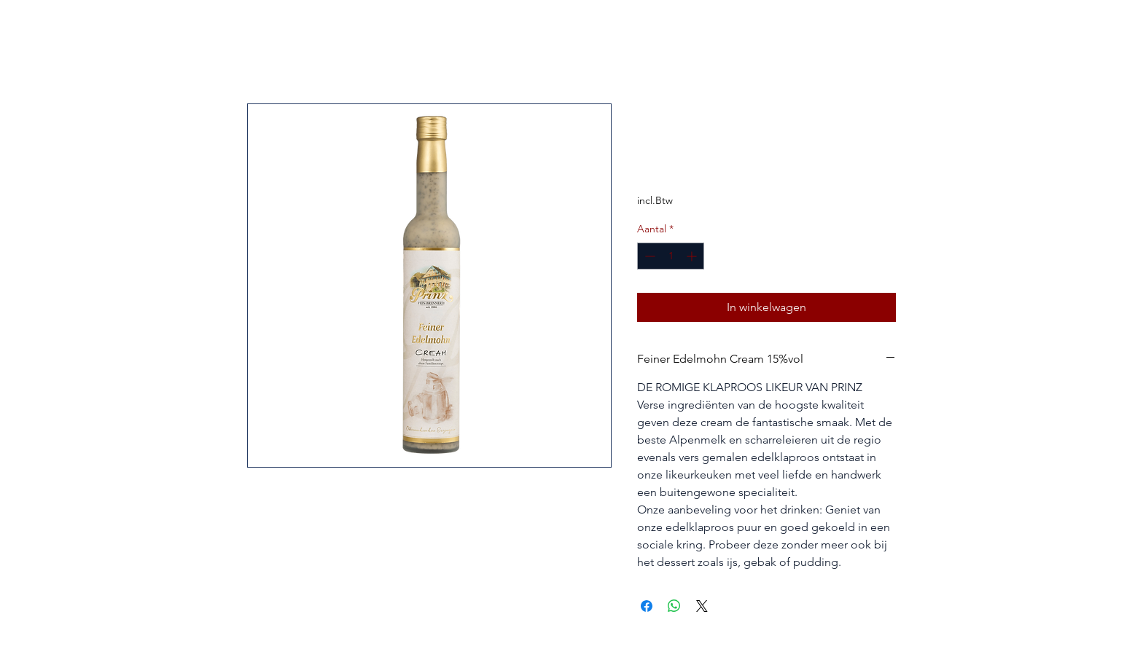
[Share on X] (702, 606)
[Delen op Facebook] (646, 606)
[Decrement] (648, 256)
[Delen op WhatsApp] (674, 606)
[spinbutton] (671, 256)
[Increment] (693, 256)
